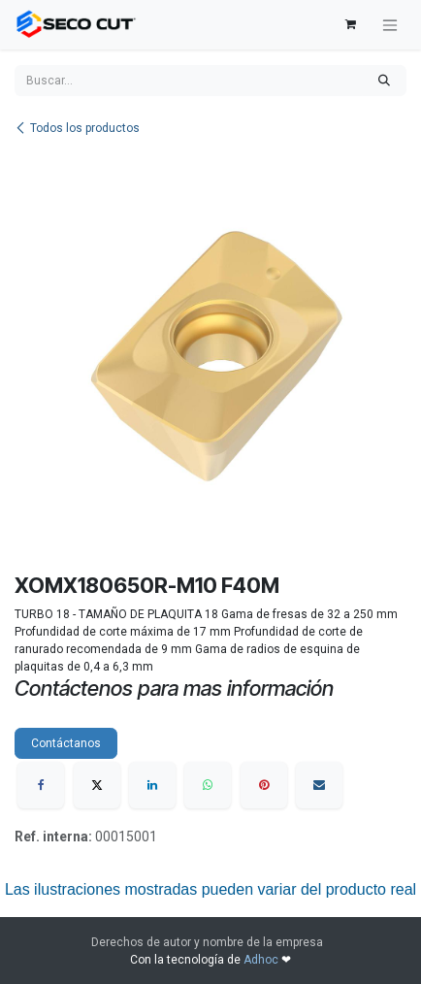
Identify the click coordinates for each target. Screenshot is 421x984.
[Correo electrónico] (319, 785)
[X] (97, 785)
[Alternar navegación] (389, 25)
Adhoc (262, 960)
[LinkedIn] (152, 785)
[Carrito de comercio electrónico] (350, 24)
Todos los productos (77, 128)
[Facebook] (40, 785)
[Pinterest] (264, 785)
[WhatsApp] (207, 785)
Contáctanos (66, 743)
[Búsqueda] (384, 80)
